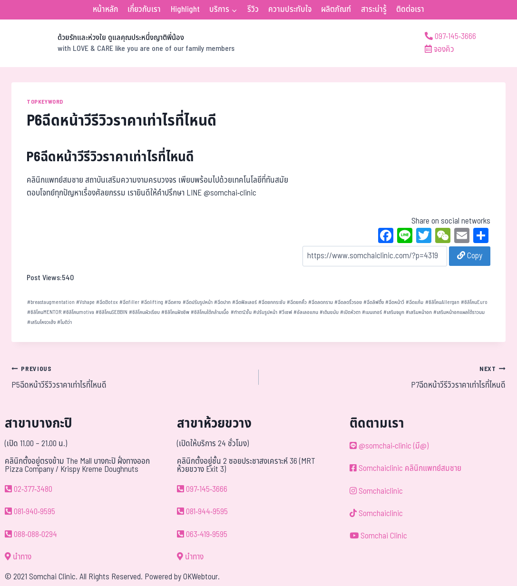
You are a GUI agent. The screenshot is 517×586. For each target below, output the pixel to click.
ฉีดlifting (152, 302)
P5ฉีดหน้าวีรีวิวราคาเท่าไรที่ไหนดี (131, 377)
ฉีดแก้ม (414, 302)
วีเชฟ (285, 312)
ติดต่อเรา (410, 9)
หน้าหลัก (105, 9)
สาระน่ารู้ (374, 9)
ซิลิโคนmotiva (78, 312)
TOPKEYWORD (45, 102)
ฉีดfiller (129, 302)
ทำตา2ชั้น (241, 312)
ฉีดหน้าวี (394, 302)
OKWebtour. (201, 577)
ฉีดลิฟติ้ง (373, 302)
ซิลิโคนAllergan (442, 302)
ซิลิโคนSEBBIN (111, 312)
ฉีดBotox (107, 302)
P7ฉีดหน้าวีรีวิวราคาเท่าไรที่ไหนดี (386, 377)
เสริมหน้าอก (419, 312)
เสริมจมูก (393, 312)
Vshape (85, 302)
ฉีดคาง (173, 302)
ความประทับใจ (290, 9)
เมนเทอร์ (372, 312)
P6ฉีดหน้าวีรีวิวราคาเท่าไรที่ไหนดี (110, 157)
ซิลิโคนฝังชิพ (175, 312)
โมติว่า (64, 322)
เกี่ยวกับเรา (144, 9)
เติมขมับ (329, 312)
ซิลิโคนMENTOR (44, 312)
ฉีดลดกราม (320, 302)
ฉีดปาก (222, 302)
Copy (469, 256)
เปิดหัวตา (350, 312)
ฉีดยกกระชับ (271, 302)
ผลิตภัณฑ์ (336, 9)
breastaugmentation (51, 302)
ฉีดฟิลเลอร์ (244, 302)
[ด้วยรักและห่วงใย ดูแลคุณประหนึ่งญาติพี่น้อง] (122, 43)
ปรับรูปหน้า (265, 312)
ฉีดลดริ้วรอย (348, 302)
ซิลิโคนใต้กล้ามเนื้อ (210, 312)
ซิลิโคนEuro (474, 302)
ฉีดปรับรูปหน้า (198, 302)
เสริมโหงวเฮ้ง (41, 322)
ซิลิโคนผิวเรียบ (144, 312)
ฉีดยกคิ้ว (297, 302)
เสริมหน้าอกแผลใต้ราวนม (459, 312)
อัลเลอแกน (305, 312)
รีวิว (253, 9)
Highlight (185, 9)
